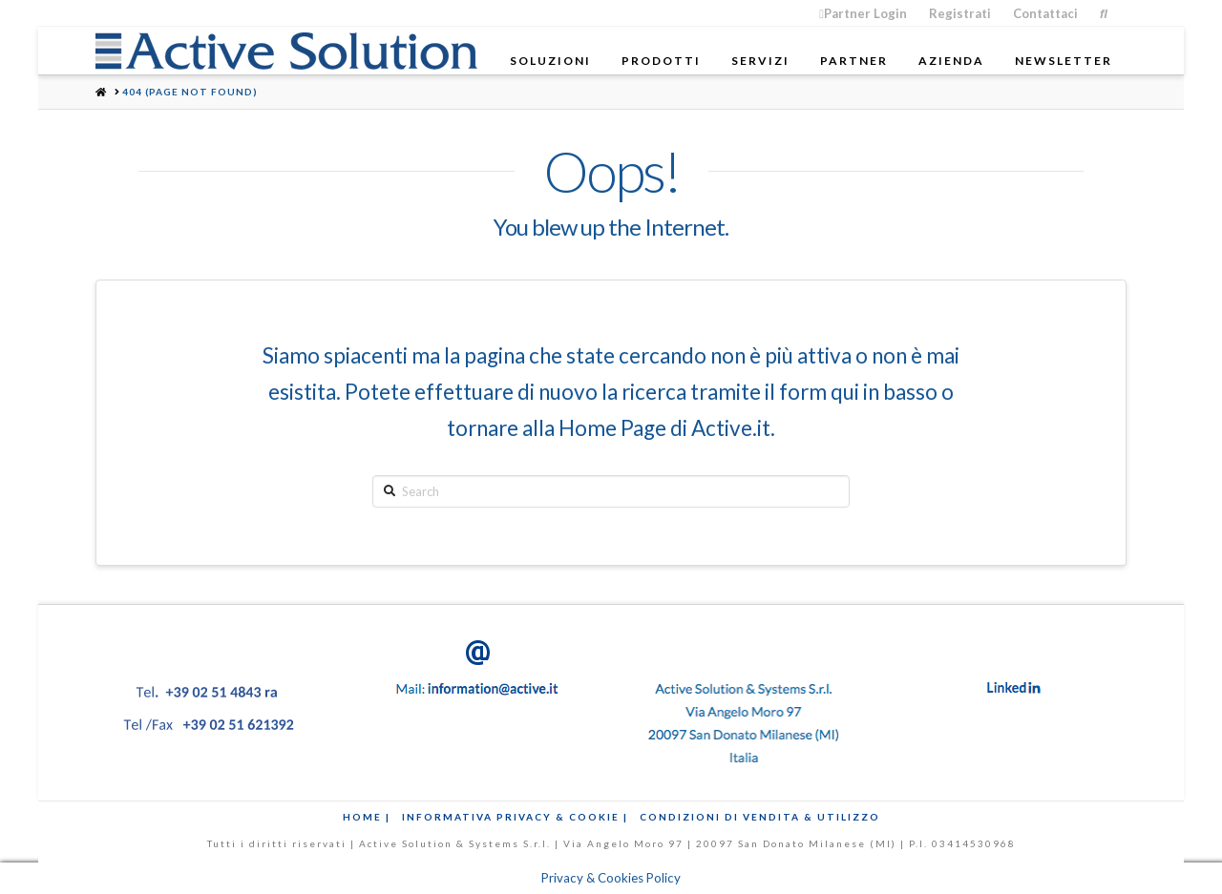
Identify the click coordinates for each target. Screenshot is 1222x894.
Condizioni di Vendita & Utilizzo (760, 816)
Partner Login (863, 13)
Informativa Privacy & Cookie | (515, 816)
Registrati (960, 13)
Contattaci (1045, 13)
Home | (366, 816)
